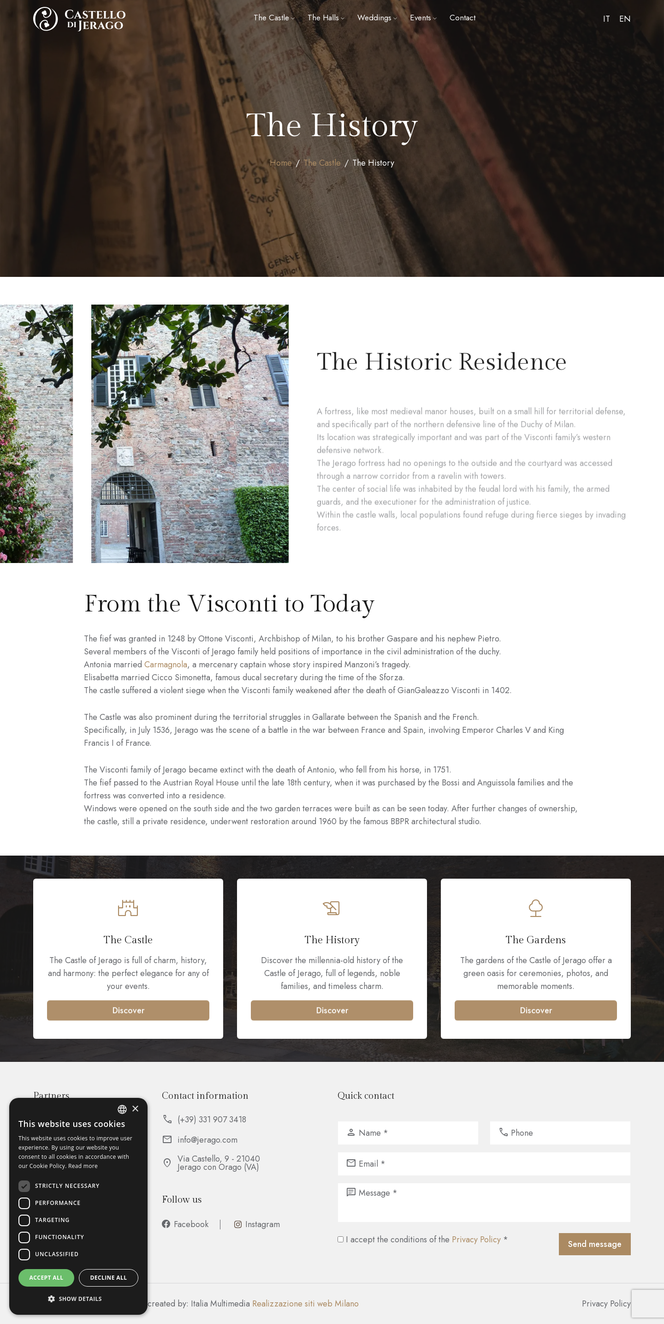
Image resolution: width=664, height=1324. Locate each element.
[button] (78, 1299)
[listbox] (122, 1109)
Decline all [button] (108, 1278)
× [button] (134, 1109)
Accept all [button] (47, 1278)
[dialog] (78, 1206)
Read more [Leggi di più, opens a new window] (83, 1166)
